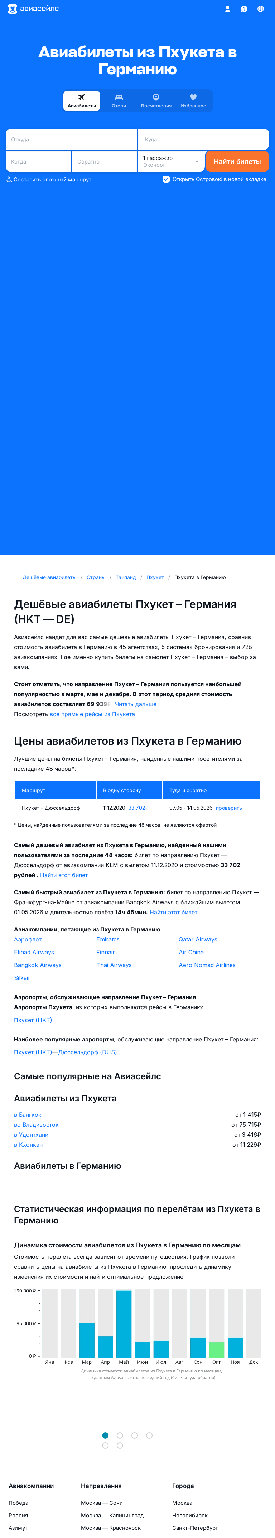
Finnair (105, 952)
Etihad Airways (34, 952)
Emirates (108, 939)
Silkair (22, 977)
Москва (182, 1502)
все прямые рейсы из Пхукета (92, 714)
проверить (229, 808)
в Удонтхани (31, 1134)
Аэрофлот (28, 939)
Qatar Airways (198, 939)
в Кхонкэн (28, 1144)
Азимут (18, 1527)
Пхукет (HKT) (33, 1020)
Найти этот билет (64, 875)
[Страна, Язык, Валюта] (261, 8)
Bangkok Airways (38, 965)
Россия (18, 1515)
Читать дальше (135, 704)
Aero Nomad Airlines (207, 965)
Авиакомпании (31, 1485)
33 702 (139, 808)
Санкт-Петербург (195, 1527)
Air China (191, 952)
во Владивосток (36, 1124)
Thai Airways (114, 965)
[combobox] (71, 139)
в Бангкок (28, 1114)
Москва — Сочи (102, 1502)
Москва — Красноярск (111, 1527)
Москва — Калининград (112, 1515)
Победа (18, 1502)
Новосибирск (190, 1515)
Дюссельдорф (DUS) (87, 1052)
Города (183, 1485)
